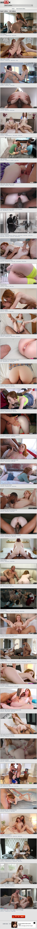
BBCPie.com (7, 561)
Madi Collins (14, 35)
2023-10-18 (2, 436)
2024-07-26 (2, 286)
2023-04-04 (2, 486)
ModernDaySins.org (8, 235)
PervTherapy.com (6, 586)
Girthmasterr (18, 336)
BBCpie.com (7, 110)
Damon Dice (29, 661)
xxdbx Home (5, 923)
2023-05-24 (2, 60)
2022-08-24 (2, 185)
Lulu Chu (12, 611)
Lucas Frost (12, 236)
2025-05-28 (2, 511)
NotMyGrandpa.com (8, 411)
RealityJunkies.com (8, 861)
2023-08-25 (2, 611)
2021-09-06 (2, 411)
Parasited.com (7, 611)
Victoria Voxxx (20, 235)
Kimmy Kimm (17, 611)
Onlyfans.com (7, 761)
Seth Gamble (18, 261)
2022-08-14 (2, 160)
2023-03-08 (2, 811)
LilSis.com (7, 311)
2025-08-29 (2, 536)
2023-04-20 (2, 336)
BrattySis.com (7, 386)
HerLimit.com (7, 736)
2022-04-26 (2, 886)
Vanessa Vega (17, 236)
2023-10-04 (2, 836)
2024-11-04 (2, 35)
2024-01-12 (2, 861)
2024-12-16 (2, 736)
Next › (22, 916)
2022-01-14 (2, 686)
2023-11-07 (2, 261)
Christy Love (15, 235)
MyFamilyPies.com (6, 361)
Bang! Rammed (7, 461)
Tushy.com (7, 636)
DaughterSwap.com (8, 135)
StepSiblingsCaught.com (9, 686)
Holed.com (7, 286)
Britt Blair (12, 160)
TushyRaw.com (7, 436)
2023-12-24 (2, 235)
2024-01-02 (2, 661)
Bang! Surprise (7, 711)
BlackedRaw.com (6, 210)
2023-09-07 (2, 461)
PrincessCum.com (8, 486)
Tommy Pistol (24, 261)
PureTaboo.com (7, 261)
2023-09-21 (2, 711)
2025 (1, 210)
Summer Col (18, 661)
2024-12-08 (2, 636)
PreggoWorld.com (8, 35)
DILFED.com (7, 85)
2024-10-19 (2, 110)
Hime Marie (25, 235)
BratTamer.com (5, 786)
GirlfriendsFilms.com (8, 836)
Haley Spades (15, 135)
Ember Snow (30, 235)
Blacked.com (7, 511)
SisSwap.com (7, 160)
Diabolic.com (7, 886)
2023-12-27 (2, 311)
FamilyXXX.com (7, 911)
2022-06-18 (2, 561)
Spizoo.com (7, 185)
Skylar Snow (15, 836)
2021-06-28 (2, 135)
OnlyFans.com (7, 60)
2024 (1, 361)
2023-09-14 (2, 85)
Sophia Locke (11, 786)
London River (14, 861)
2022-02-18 (2, 386)
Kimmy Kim (7, 236)
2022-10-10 (2, 761)
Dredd (17, 60)
